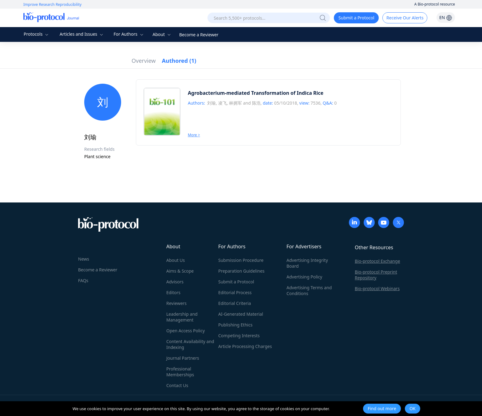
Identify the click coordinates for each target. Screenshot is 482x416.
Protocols (37, 34)
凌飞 (222, 103)
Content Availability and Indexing (190, 344)
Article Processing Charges (245, 346)
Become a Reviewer (199, 35)
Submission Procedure (240, 260)
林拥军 (235, 103)
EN (445, 17)
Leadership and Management (182, 317)
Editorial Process (235, 292)
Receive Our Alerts (404, 18)
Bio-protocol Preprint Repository (376, 275)
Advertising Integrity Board (307, 263)
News (83, 259)
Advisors (175, 282)
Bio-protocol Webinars (377, 288)
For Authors (128, 34)
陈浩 (256, 103)
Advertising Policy (304, 277)
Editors (173, 292)
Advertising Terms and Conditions (309, 290)
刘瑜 (211, 103)
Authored (179, 60)
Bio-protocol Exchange (377, 261)
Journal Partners (182, 358)
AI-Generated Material (240, 314)
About (162, 34)
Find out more (382, 408)
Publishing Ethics (235, 325)
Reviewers (176, 303)
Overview (144, 60)
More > (194, 135)
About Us (175, 260)
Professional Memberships (180, 372)
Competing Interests (239, 335)
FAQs (83, 280)
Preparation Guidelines (241, 271)
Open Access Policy (185, 331)
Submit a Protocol (356, 18)
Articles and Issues (82, 34)
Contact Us (177, 385)
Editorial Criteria (234, 303)
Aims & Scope (180, 271)
